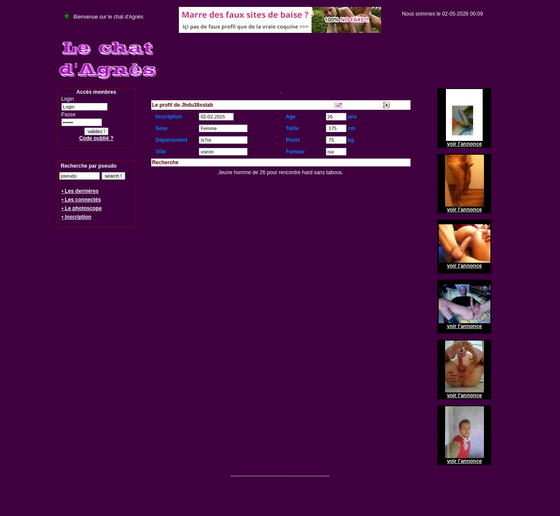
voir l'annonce (464, 144)
